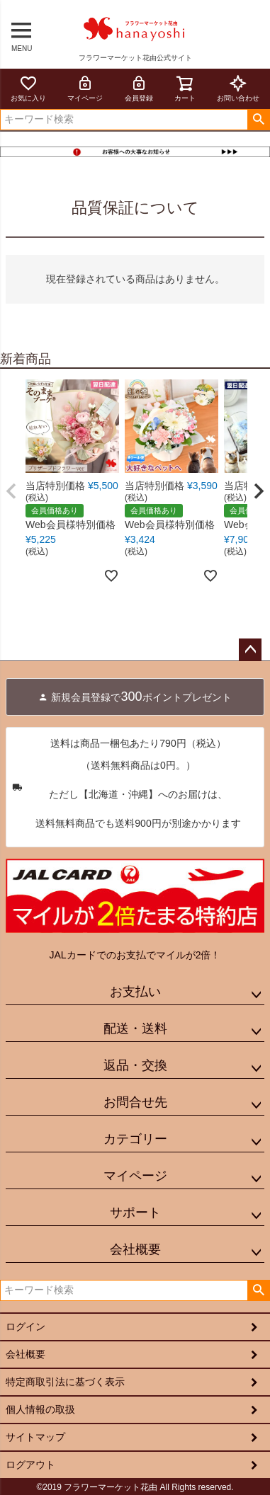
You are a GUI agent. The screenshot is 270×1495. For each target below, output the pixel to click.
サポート (135, 1212)
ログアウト (30, 1464)
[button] (11, 491)
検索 (258, 120)
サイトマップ (35, 1437)
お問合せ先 (135, 1102)
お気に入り (28, 88)
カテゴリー (135, 1139)
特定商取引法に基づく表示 (65, 1381)
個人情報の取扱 (40, 1409)
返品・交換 (135, 1065)
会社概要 (135, 1249)
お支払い (135, 992)
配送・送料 (135, 1028)
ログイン (25, 1326)
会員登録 (139, 88)
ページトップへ (250, 649)
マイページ (85, 88)
